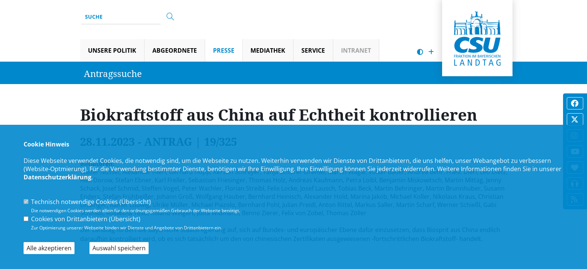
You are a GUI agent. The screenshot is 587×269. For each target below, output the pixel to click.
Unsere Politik (112, 50)
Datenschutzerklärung (57, 177)
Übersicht (135, 202)
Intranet (356, 50)
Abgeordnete (174, 50)
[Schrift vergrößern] (431, 52)
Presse (223, 50)
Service (313, 50)
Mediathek (267, 50)
